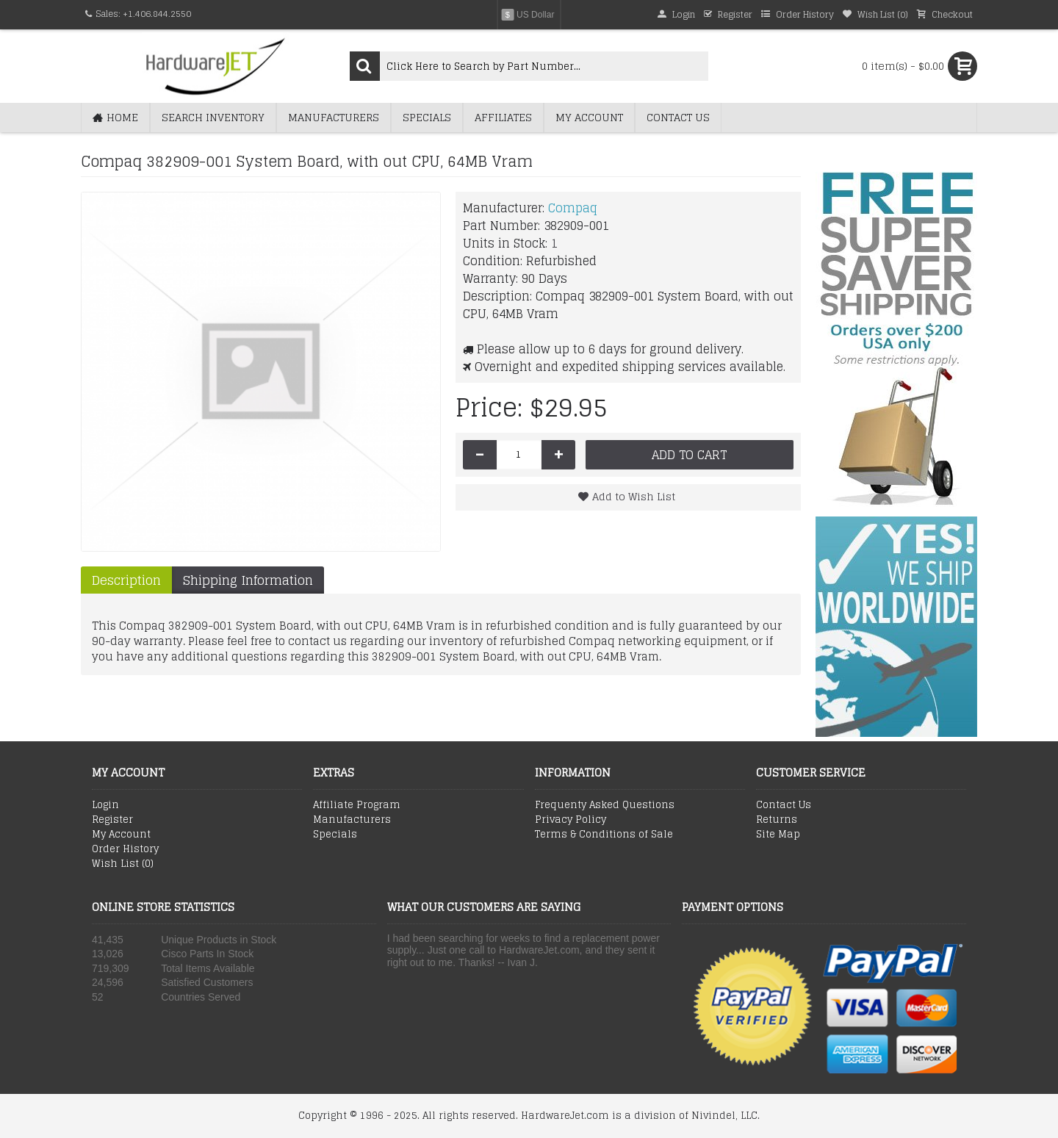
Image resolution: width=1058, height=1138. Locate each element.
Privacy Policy (570, 820)
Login (105, 805)
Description (126, 580)
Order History (125, 849)
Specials (335, 834)
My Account (121, 834)
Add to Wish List (633, 496)
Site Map (778, 834)
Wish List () (123, 864)
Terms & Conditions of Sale (604, 834)
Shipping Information (248, 580)
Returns (776, 820)
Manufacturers (352, 820)
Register (112, 820)
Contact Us (783, 805)
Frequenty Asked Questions (604, 805)
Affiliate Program (356, 805)
